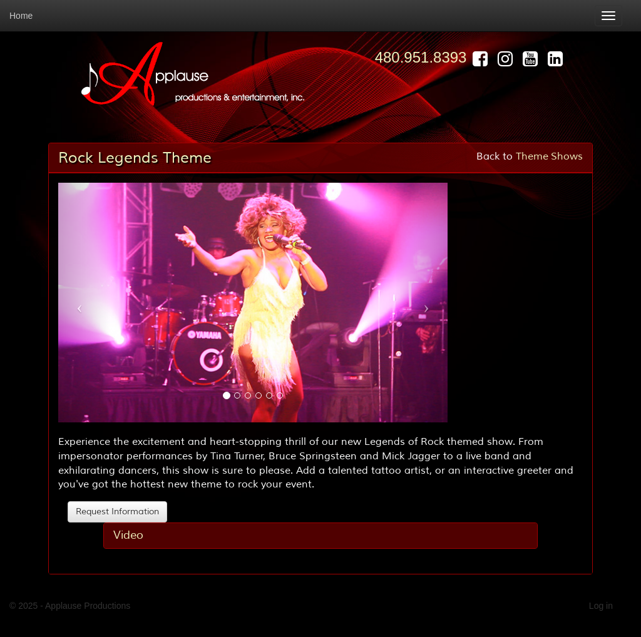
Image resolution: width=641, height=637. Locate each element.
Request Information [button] (117, 511)
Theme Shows (549, 156)
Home (21, 16)
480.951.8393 (421, 57)
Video (128, 535)
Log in (601, 606)
